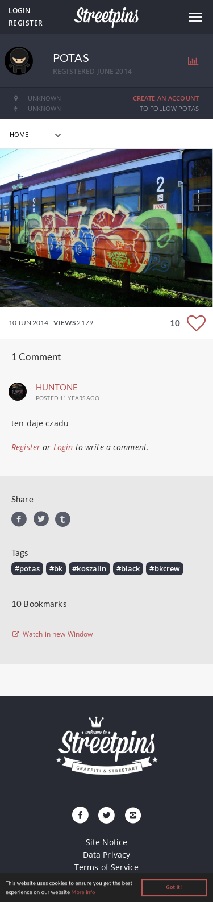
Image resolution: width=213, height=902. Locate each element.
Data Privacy (107, 854)
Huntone (57, 387)
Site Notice (107, 842)
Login (19, 10)
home (19, 134)
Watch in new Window (52, 634)
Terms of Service (106, 867)
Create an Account (166, 98)
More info (83, 892)
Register (26, 23)
